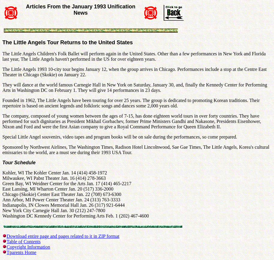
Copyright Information (28, 247)
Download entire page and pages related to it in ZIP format (63, 236)
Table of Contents (24, 241)
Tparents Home (21, 252)
